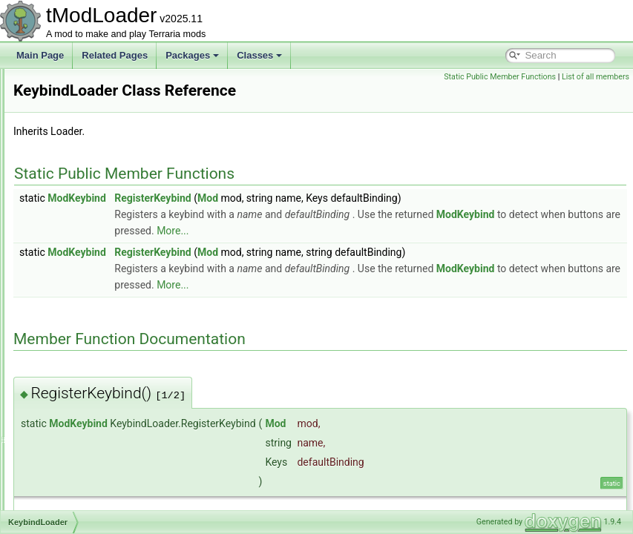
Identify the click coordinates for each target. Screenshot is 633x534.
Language (68, 443)
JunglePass (72, 264)
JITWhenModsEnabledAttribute (110, 133)
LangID (63, 427)
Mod (393, 219)
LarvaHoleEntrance (87, 509)
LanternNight (74, 476)
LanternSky (71, 492)
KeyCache (69, 313)
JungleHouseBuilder (88, 248)
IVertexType (72, 101)
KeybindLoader (79, 296)
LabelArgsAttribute (85, 362)
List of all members (595, 77)
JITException (74, 117)
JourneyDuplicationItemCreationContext (127, 150)
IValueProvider (78, 84)
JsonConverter (78, 166)
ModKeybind (262, 219)
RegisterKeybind (338, 219)
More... (545, 251)
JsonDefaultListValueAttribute (107, 199)
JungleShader (76, 280)
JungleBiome (74, 231)
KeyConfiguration (83, 329)
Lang (59, 411)
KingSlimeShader (83, 345)
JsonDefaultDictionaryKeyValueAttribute (127, 182)
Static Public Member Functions (500, 77)
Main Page (40, 55)
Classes (259, 55)
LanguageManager (86, 460)
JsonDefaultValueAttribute (100, 215)
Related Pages (115, 55)
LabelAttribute (76, 378)
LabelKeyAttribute (84, 394)
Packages (192, 55)
